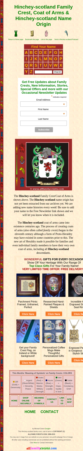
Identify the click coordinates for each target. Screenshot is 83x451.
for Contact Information (45, 443)
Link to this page (46, 39)
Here (35, 443)
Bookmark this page (32, 39)
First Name (51, 109)
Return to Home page (15, 39)
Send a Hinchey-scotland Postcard (66, 39)
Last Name (43, 119)
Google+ (48, 429)
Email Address (50, 100)
